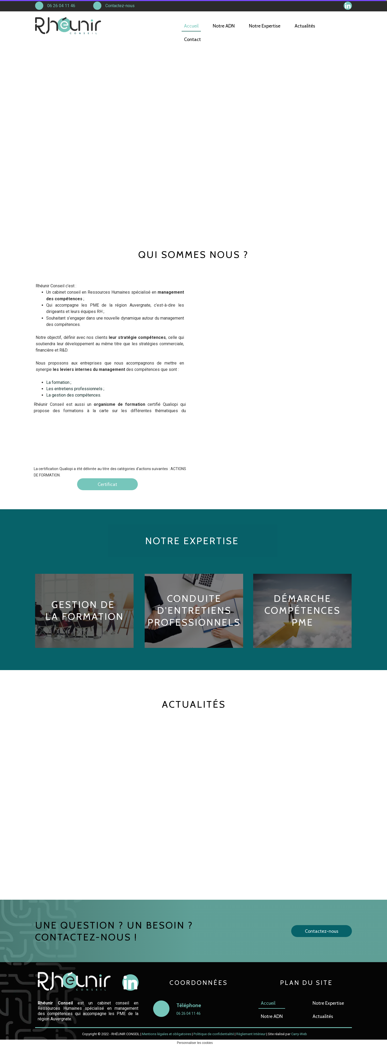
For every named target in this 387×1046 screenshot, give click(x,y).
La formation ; (59, 382)
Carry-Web (299, 1034)
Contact (192, 39)
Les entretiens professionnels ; (75, 388)
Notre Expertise (328, 1003)
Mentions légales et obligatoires (166, 1034)
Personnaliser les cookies (195, 1043)
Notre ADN (272, 1016)
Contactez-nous (120, 5)
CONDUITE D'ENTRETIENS (194, 604)
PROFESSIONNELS (194, 622)
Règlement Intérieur (251, 1034)
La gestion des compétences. (73, 395)
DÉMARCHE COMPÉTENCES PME (303, 610)
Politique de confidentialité (214, 1034)
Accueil (268, 1003)
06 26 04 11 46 (61, 5)
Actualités (323, 1016)
